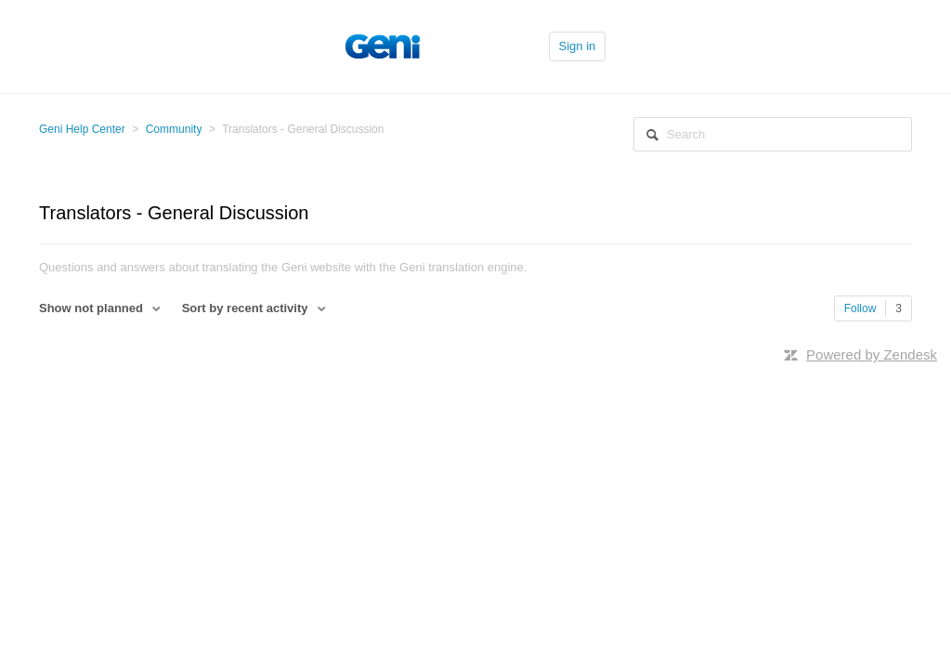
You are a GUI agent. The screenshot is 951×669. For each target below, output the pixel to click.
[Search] (772, 134)
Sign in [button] (577, 46)
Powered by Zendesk (871, 354)
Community (174, 129)
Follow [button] (860, 308)
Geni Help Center (82, 129)
